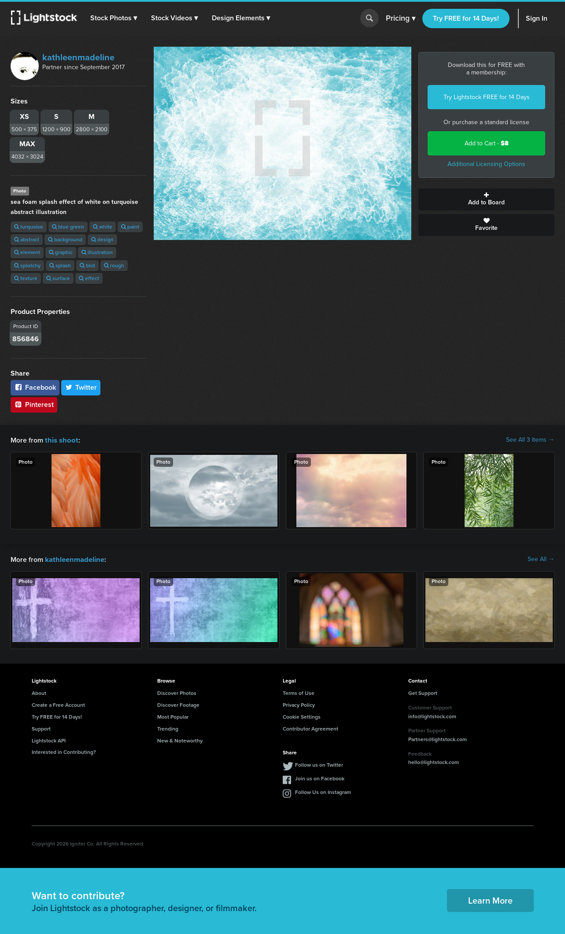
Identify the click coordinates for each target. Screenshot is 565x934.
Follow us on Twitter (319, 764)
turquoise (28, 227)
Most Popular (172, 716)
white (102, 227)
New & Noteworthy (180, 740)
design (102, 240)
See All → (541, 558)
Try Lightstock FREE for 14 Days (486, 97)
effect (89, 278)
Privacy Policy (299, 704)
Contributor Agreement (310, 728)
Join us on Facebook (319, 778)
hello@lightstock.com (433, 761)
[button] (114, 18)
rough (114, 265)
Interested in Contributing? (64, 751)
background (65, 240)
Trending (167, 728)
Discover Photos (176, 692)
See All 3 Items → (530, 440)
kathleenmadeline (78, 57)
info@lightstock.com (432, 716)
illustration (97, 252)
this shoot (60, 440)
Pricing (400, 18)
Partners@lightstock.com (437, 738)
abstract (26, 240)
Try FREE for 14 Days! (466, 18)
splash (60, 265)
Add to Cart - (487, 143)
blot (87, 265)
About (39, 692)
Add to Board (486, 199)
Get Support (422, 692)
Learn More (490, 899)
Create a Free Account (58, 704)
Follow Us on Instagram (323, 791)
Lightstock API (49, 740)
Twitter (81, 387)
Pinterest (34, 404)
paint (130, 227)
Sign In (536, 18)
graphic (61, 252)
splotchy (27, 265)
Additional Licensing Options (486, 164)
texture (25, 278)
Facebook (35, 387)
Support (41, 728)
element (27, 252)
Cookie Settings (302, 716)
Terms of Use (298, 692)
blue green (68, 227)
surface (58, 278)
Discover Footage (178, 704)
